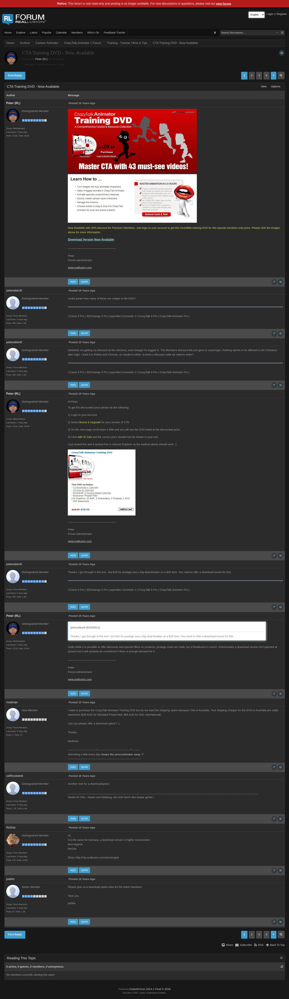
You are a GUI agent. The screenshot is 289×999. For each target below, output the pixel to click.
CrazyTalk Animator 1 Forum (82, 43)
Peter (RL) (41, 59)
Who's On (93, 32)
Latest (34, 32)
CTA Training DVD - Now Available (175, 43)
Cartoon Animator (46, 43)
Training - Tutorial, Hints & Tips (127, 43)
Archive (25, 43)
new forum (223, 3)
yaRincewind (14, 775)
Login (270, 14)
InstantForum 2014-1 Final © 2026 (149, 989)
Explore (21, 32)
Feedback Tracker (115, 32)
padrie (10, 879)
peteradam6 (14, 290)
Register (282, 14)
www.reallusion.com (80, 267)
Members (77, 32)
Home (8, 32)
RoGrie (11, 827)
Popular (47, 32)
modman (12, 702)
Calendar (61, 32)
